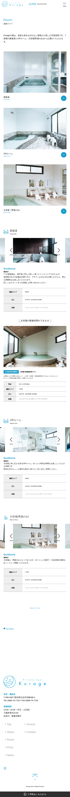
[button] (11, 250)
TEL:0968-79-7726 (12, 700)
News (9, 756)
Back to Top (35, 608)
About (9, 732)
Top (8, 724)
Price (9, 748)
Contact (30, 732)
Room (9, 740)
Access (29, 724)
